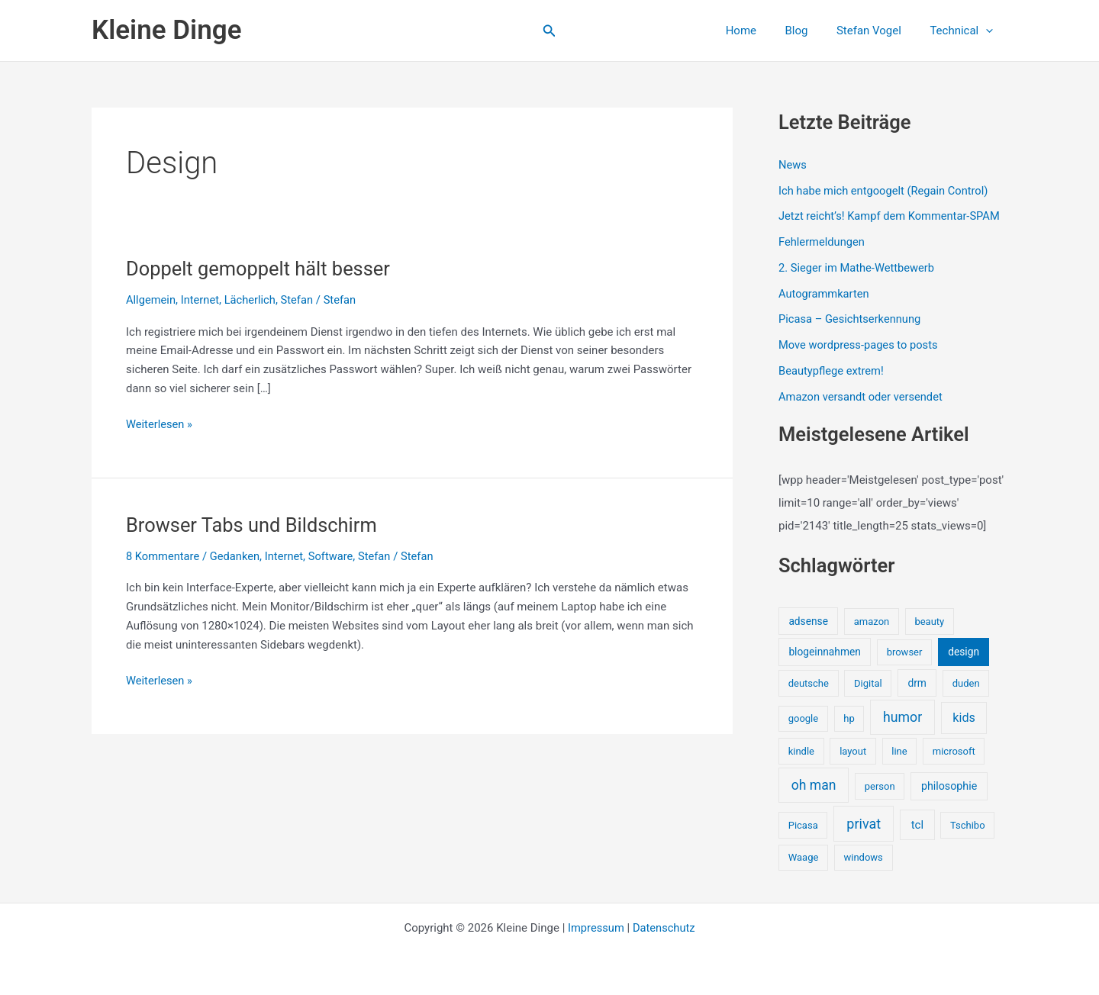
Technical (964, 30)
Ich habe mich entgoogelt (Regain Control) (885, 191)
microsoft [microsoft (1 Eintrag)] (954, 751)
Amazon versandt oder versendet (862, 397)
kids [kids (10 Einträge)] (963, 717)
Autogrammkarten (824, 294)
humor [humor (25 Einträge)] (902, 717)
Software (335, 556)
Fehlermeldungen (822, 242)
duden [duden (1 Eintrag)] (966, 683)
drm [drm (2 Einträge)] (916, 683)
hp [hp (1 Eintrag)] (848, 718)
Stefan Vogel (877, 30)
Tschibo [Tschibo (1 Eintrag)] (967, 825)
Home (761, 30)
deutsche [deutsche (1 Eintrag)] (808, 683)
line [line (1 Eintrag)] (899, 751)
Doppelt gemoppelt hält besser (261, 268)
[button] (549, 30)
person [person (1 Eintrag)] (880, 786)
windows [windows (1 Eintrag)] (862, 857)
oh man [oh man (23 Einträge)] (813, 785)
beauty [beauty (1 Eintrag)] (929, 621)
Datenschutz (665, 928)
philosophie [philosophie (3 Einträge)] (949, 786)
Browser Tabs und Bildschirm (254, 525)
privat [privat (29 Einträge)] (863, 824)
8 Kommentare (163, 556)
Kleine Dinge (166, 30)
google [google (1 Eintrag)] (803, 718)
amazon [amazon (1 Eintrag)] (871, 621)
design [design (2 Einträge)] (963, 652)
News (792, 165)
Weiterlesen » (160, 424)
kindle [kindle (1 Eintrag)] (801, 751)
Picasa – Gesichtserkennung (851, 319)
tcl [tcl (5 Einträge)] (917, 825)
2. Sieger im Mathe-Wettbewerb (858, 268)
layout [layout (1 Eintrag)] (853, 751)
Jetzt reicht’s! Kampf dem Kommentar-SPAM (891, 216)
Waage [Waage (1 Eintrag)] (803, 857)
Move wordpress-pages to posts (859, 345)
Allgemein (151, 300)
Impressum (595, 928)
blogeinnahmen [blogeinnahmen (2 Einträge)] (824, 652)
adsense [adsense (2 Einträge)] (808, 621)
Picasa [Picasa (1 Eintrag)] (803, 825)
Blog (810, 30)
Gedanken (237, 556)
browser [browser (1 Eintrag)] (905, 652)
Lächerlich (252, 300)
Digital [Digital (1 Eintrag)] (868, 683)
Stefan (300, 300)
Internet (201, 300)
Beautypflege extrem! (832, 371)
